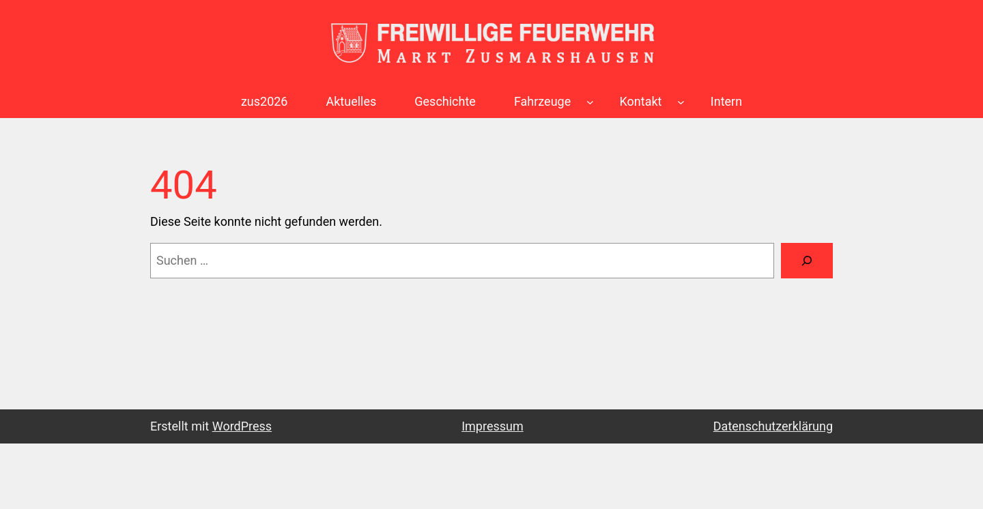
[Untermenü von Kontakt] (681, 102)
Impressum (492, 426)
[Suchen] (807, 260)
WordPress (242, 426)
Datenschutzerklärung (773, 426)
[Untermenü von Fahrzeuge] (590, 102)
